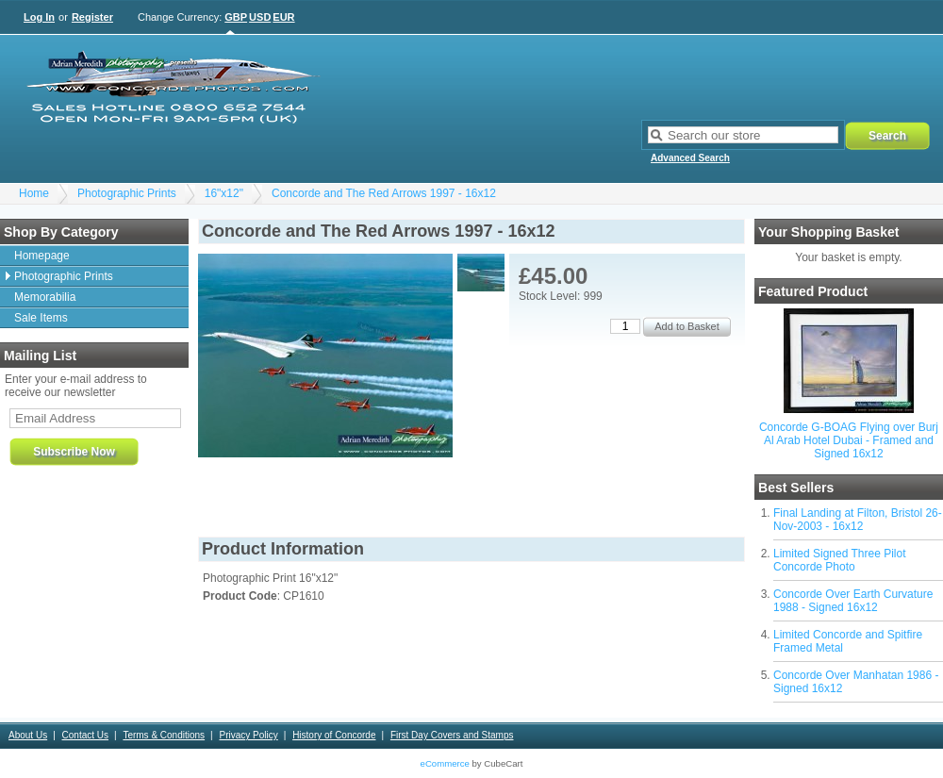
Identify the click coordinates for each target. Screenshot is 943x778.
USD (260, 17)
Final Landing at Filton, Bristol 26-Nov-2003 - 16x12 (857, 519)
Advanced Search (690, 158)
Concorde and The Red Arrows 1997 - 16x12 (384, 193)
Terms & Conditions (164, 735)
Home (34, 193)
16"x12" (224, 193)
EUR (283, 17)
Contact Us (85, 735)
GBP (235, 17)
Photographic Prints (126, 193)
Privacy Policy (248, 735)
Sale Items (41, 317)
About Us (27, 735)
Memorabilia (44, 297)
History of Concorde (333, 735)
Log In (39, 17)
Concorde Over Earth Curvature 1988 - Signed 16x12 (853, 601)
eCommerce (445, 763)
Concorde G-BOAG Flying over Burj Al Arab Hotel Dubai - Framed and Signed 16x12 (848, 440)
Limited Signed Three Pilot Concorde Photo (839, 560)
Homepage (42, 255)
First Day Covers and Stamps (452, 735)
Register (92, 17)
